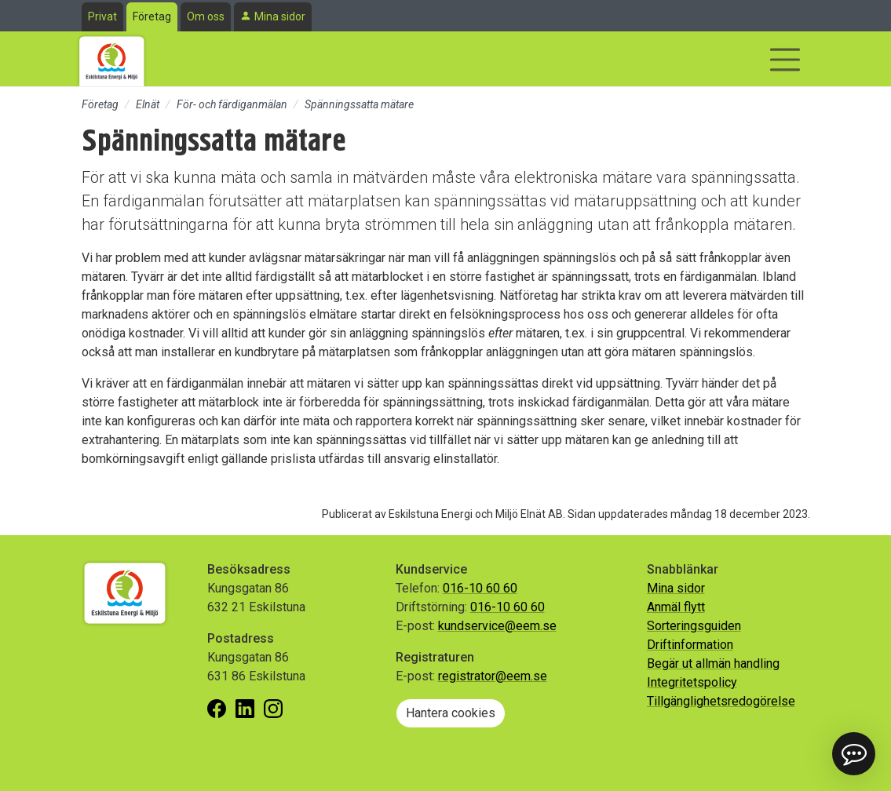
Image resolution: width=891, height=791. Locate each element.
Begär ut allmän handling (713, 663)
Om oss (206, 16)
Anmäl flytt (676, 607)
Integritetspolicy (692, 682)
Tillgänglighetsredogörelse (721, 701)
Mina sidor (279, 16)
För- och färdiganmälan (232, 104)
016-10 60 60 (480, 588)
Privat (102, 16)
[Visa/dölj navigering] (785, 59)
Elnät (147, 104)
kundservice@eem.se (497, 625)
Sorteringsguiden (694, 625)
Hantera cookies (450, 712)
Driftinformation (690, 644)
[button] (853, 753)
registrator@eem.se (492, 676)
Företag (152, 16)
